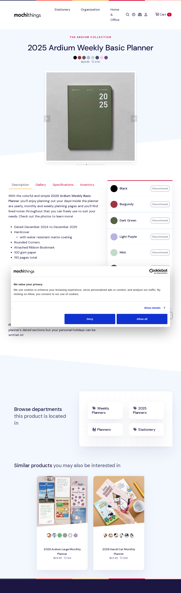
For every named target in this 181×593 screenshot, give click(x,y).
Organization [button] (90, 9)
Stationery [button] (62, 9)
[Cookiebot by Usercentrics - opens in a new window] (151, 271)
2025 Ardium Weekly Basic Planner (90, 47)
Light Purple (128, 237)
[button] (128, 15)
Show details (152, 307)
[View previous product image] (47, 118)
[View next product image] (134, 118)
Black (123, 188)
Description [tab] (20, 185)
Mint (123, 252)
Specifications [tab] (63, 185)
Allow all (142, 318)
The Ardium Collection (91, 37)
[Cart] (163, 15)
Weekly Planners (100, 410)
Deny (90, 318)
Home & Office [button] (114, 14)
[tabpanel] (55, 265)
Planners (104, 429)
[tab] (78, 164)
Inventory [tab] (87, 185)
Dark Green (128, 220)
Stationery (146, 429)
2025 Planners (140, 410)
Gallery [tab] (41, 185)
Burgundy (127, 204)
